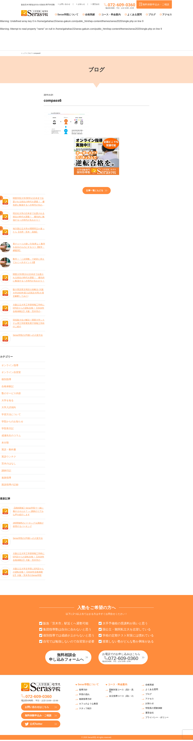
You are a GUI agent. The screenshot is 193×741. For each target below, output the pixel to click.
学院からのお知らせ (12, 422)
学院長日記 (8, 429)
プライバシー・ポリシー (157, 719)
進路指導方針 (85, 700)
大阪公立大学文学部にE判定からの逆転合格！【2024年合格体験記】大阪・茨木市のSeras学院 (28, 573)
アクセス (167, 15)
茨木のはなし (9, 464)
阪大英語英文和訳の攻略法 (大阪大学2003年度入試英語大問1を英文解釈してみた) (28, 292)
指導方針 (83, 691)
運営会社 (96, 4)
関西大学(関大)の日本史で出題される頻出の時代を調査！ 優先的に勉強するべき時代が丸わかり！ (28, 277)
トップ (23, 53)
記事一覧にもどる (94, 190)
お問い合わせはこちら (37, 708)
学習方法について (11, 414)
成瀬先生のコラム (11, 436)
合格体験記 (8, 386)
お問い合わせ (64, 4)
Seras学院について (68, 15)
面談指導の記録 (10, 485)
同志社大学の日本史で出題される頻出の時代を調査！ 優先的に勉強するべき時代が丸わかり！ (28, 216)
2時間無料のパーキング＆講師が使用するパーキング (28, 525)
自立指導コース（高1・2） (122, 697)
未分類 (5, 443)
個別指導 (6, 379)
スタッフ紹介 (85, 709)
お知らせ (81, 4)
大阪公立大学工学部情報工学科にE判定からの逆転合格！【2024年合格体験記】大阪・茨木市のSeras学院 (28, 307)
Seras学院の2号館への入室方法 (28, 335)
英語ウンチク (9, 457)
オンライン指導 (10, 365)
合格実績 (90, 15)
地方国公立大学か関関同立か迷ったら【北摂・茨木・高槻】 (28, 230)
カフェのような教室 (88, 705)
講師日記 (6, 471)
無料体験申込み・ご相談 (38, 716)
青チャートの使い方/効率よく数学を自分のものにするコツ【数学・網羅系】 (29, 247)
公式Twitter (33, 725)
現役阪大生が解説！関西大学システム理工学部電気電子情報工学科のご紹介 (28, 323)
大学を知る (8, 400)
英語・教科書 (9, 450)
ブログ (152, 15)
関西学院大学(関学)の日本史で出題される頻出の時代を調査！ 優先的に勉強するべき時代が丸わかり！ (28, 201)
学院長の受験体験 (153, 709)
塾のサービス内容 (11, 393)
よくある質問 (135, 15)
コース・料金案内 (111, 15)
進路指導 (6, 478)
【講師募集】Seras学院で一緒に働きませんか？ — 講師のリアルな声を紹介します (28, 512)
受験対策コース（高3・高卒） (121, 692)
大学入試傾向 (9, 407)
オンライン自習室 (11, 372)
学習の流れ (84, 695)
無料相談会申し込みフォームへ (67, 658)
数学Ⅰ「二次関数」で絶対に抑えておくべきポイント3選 (28, 260)
